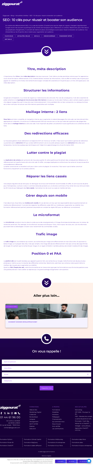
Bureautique (34, 417)
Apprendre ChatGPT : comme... (82, 429)
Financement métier (65, 36)
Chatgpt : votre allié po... (83, 426)
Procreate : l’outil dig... (82, 421)
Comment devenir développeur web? (22, 322)
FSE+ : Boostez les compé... (84, 416)
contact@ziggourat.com (12, 427)
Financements (57, 419)
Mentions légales (46, 455)
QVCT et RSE (34, 424)
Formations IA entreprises (56, 442)
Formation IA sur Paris (55, 445)
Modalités (55, 412)
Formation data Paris (79, 439)
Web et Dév (33, 410)
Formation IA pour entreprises (82, 445)
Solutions (55, 414)
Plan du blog (9, 36)
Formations (56, 410)
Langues (32, 419)
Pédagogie (55, 417)
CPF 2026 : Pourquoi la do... (82, 413)
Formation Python (6, 439)
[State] (46, 368)
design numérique (49, 36)
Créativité (33, 414)
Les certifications (57, 428)
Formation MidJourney (55, 439)
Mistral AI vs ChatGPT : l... (83, 423)
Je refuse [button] (71, 461)
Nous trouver (56, 424)
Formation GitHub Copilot (32, 439)
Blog (12, 15)
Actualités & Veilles (22, 15)
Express (32, 426)
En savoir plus (84, 461)
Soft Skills (8, 39)
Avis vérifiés (56, 426)
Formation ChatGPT (6, 445)
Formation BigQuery (31, 442)
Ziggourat (6, 15)
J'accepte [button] (60, 461)
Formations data (77, 442)
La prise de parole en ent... (83, 419)
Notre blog (78, 410)
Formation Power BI (6, 442)
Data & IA (37, 36)
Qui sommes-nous (58, 421)
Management (34, 421)
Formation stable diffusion (33, 445)
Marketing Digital (35, 412)
